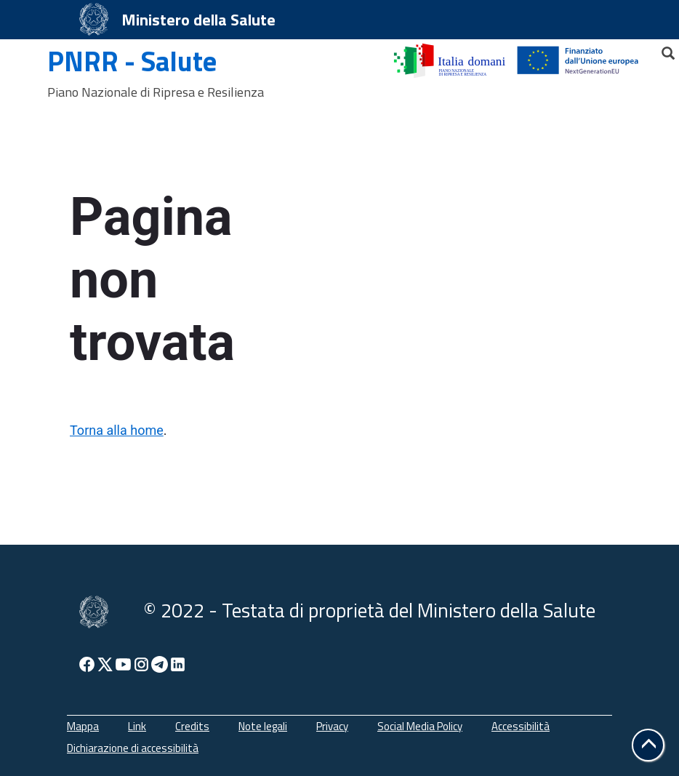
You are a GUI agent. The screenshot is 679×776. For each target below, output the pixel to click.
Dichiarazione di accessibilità (132, 748)
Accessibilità (520, 726)
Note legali (262, 726)
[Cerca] (661, 49)
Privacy (332, 726)
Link (137, 726)
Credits (192, 726)
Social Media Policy (419, 726)
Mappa (83, 726)
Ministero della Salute (198, 19)
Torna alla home (117, 430)
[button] (648, 745)
